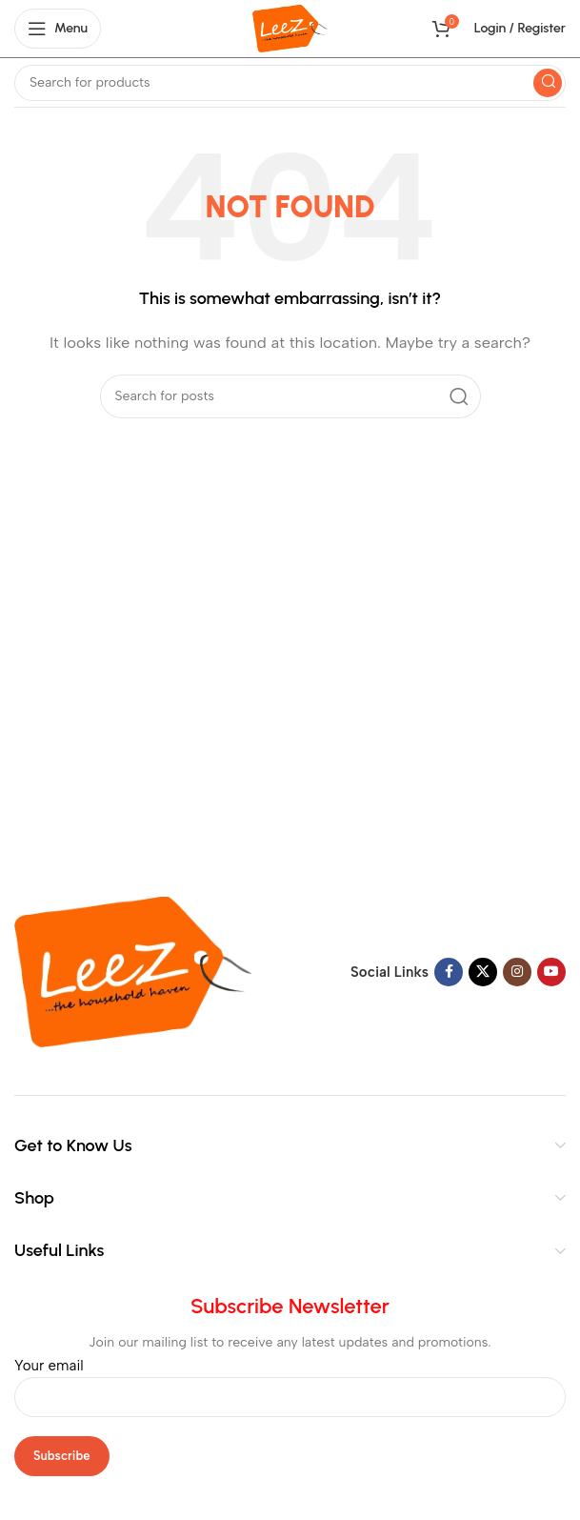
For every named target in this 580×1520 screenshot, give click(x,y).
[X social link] (483, 972)
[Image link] (133, 971)
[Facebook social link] (448, 972)
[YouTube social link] (551, 972)
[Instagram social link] (517, 972)
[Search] (290, 83)
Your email (290, 1381)
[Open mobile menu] (57, 29)
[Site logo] (290, 27)
